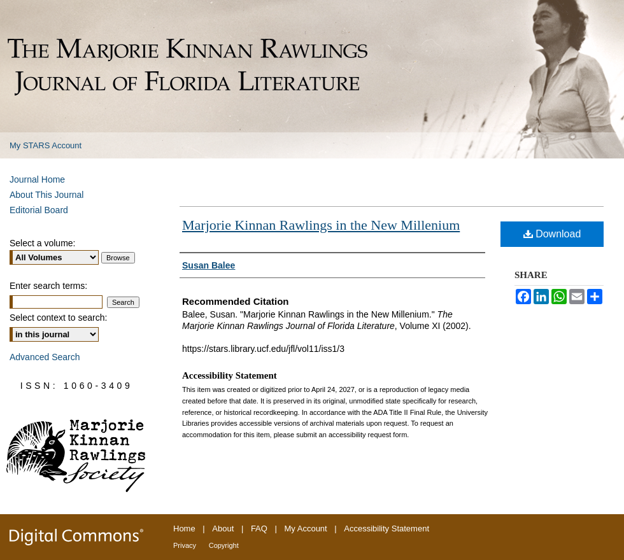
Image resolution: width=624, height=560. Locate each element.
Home (184, 528)
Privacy (184, 545)
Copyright (224, 545)
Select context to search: (58, 317)
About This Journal (46, 195)
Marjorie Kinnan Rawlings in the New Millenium (321, 225)
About (223, 528)
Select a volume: (43, 243)
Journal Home (37, 179)
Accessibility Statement (386, 528)
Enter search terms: (48, 286)
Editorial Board (39, 210)
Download (552, 233)
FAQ (259, 528)
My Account (306, 528)
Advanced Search (45, 357)
